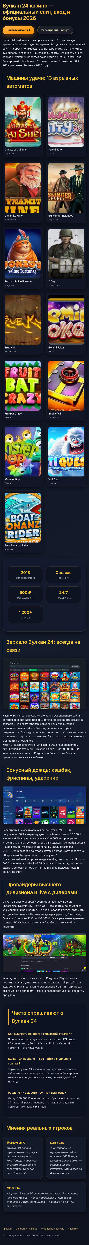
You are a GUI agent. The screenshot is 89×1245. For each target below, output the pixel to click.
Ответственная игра (26, 1228)
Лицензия (73, 1228)
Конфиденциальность (52, 1228)
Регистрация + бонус (55, 30)
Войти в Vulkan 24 (18, 30)
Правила (7, 1228)
